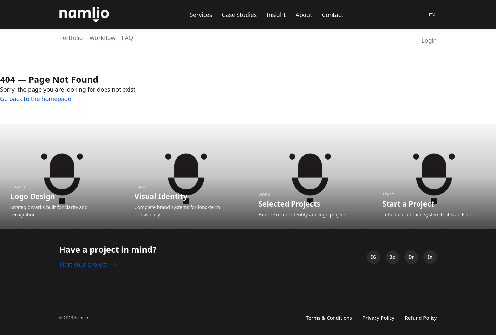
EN (432, 14)
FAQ (127, 38)
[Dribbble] (411, 257)
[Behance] (392, 257)
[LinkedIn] (430, 257)
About (304, 15)
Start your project (88, 264)
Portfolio (71, 38)
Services (201, 15)
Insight (276, 15)
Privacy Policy (378, 317)
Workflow (102, 38)
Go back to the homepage (35, 99)
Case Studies (239, 15)
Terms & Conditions (329, 317)
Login (429, 40)
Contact (332, 15)
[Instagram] (373, 257)
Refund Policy (421, 317)
